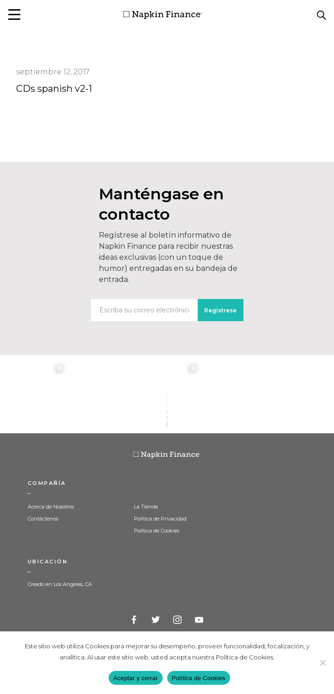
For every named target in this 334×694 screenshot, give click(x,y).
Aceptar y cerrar (135, 678)
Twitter (156, 620)
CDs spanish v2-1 (54, 88)
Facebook (134, 620)
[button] (14, 14)
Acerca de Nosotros (51, 506)
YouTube (199, 620)
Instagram (177, 620)
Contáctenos (43, 518)
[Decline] (322, 662)
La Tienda (146, 506)
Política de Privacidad (160, 518)
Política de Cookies (156, 530)
